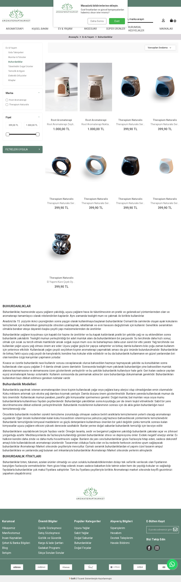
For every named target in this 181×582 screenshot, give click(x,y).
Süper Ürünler (115, 28)
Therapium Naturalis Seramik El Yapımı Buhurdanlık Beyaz (164, 203)
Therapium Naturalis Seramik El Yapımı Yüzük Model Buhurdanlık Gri (95, 203)
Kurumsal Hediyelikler (136, 29)
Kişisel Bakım (40, 28)
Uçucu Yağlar (82, 528)
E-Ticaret (80, 578)
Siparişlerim (117, 528)
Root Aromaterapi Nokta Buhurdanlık (95, 124)
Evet (117, 21)
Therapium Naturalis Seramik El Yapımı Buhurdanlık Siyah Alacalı (130, 124)
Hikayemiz (8, 528)
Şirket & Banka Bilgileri (16, 543)
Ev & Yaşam (65, 28)
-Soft (72, 578)
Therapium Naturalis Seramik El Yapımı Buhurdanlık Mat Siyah (164, 124)
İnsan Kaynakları (12, 538)
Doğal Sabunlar (83, 538)
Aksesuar (90, 28)
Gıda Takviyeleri (16, 52)
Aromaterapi (15, 28)
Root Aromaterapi (16, 100)
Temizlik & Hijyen (16, 71)
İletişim (6, 553)
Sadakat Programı (49, 548)
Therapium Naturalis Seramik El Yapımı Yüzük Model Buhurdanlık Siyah (61, 203)
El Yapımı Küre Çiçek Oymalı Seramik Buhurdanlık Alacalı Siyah (61, 281)
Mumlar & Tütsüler (17, 57)
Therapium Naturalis (17, 104)
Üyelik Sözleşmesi (49, 528)
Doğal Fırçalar (82, 548)
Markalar (166, 28)
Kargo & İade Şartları (50, 543)
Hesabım (115, 533)
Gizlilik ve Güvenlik (49, 538)
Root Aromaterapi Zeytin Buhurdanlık (61, 124)
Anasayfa (73, 37)
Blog (5, 548)
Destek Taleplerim (121, 538)
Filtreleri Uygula (22, 149)
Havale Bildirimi (120, 543)
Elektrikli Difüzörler (17, 75)
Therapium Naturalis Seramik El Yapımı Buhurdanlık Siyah (130, 203)
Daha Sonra (97, 21)
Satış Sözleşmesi (49, 533)
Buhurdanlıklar (15, 62)
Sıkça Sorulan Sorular (51, 553)
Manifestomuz (11, 533)
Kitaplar (12, 80)
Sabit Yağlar (81, 533)
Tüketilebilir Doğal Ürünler (20, 66)
